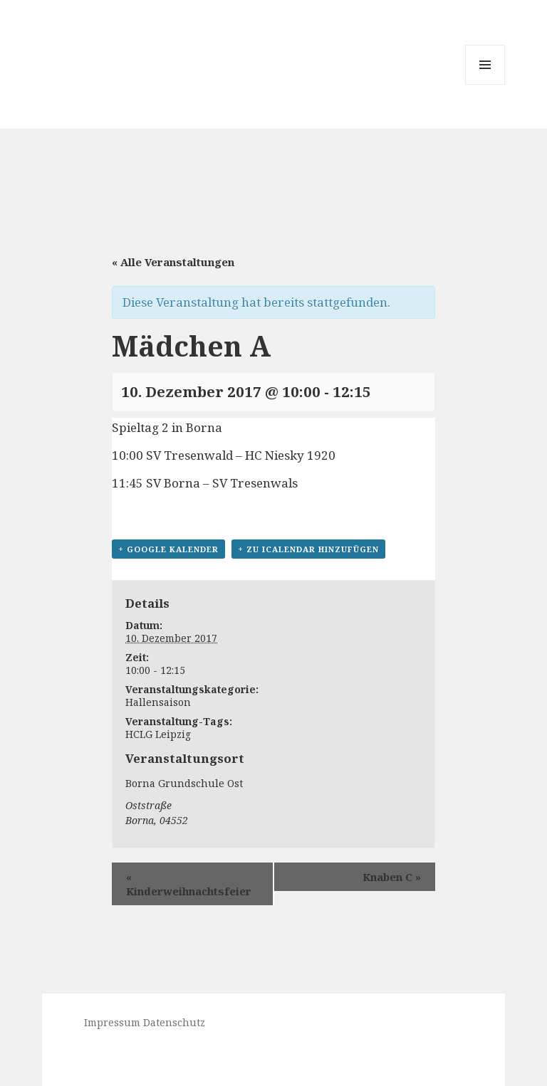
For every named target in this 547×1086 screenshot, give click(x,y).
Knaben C (392, 877)
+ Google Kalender (168, 549)
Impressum (112, 1022)
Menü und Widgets (485, 84)
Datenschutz (174, 1022)
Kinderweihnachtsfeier (188, 884)
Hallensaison (158, 702)
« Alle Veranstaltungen (173, 262)
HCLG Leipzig (158, 734)
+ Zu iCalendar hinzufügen (308, 549)
